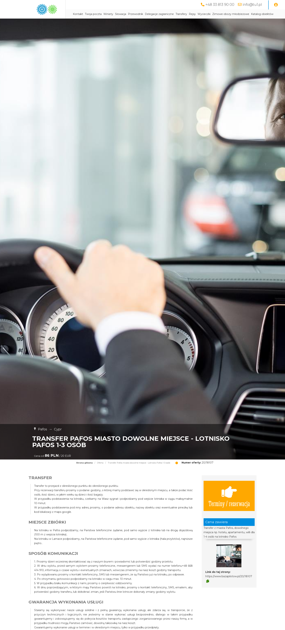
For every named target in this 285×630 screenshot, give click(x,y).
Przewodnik (135, 14)
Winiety (108, 14)
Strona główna (84, 462)
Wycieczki (204, 14)
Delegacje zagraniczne (159, 14)
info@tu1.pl (252, 4)
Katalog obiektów (262, 14)
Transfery (181, 14)
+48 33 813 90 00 (219, 4)
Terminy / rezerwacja (229, 495)
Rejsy (192, 14)
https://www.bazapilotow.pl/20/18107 (228, 576)
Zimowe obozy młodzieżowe (230, 14)
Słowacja (120, 14)
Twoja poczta (93, 14)
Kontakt (78, 14)
